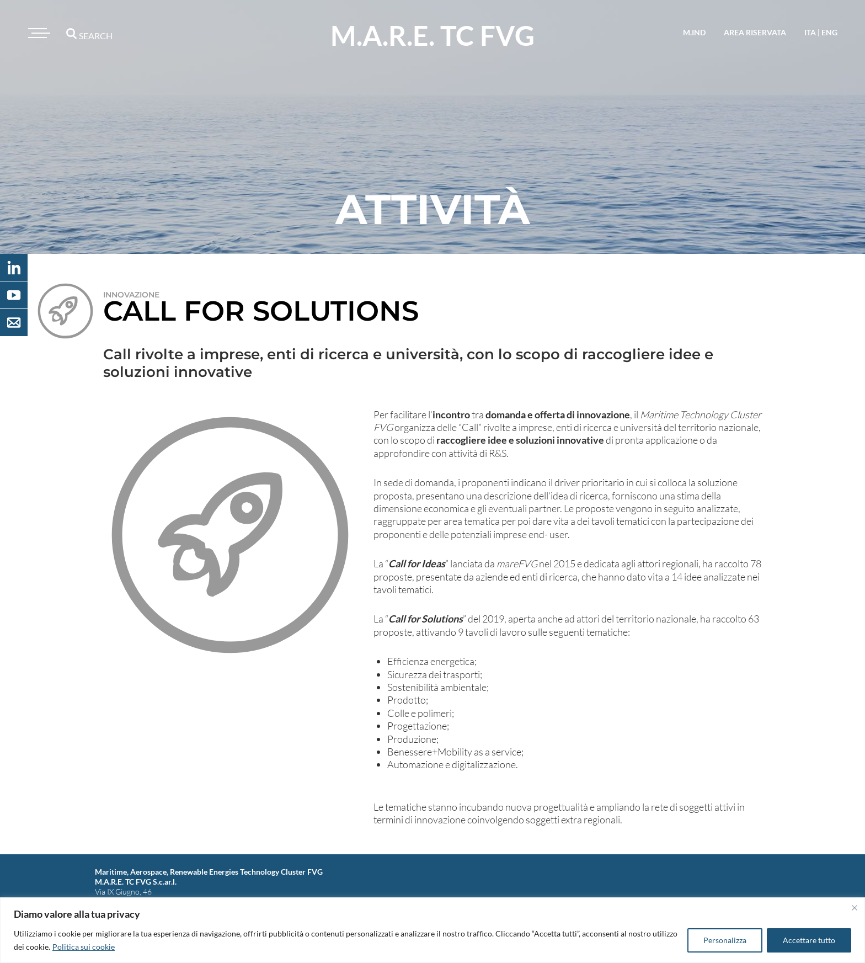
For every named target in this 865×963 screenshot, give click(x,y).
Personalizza (724, 940)
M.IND (694, 32)
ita (810, 32)
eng (829, 32)
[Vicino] (854, 908)
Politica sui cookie (83, 946)
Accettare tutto (809, 940)
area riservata (755, 32)
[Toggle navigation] (37, 33)
